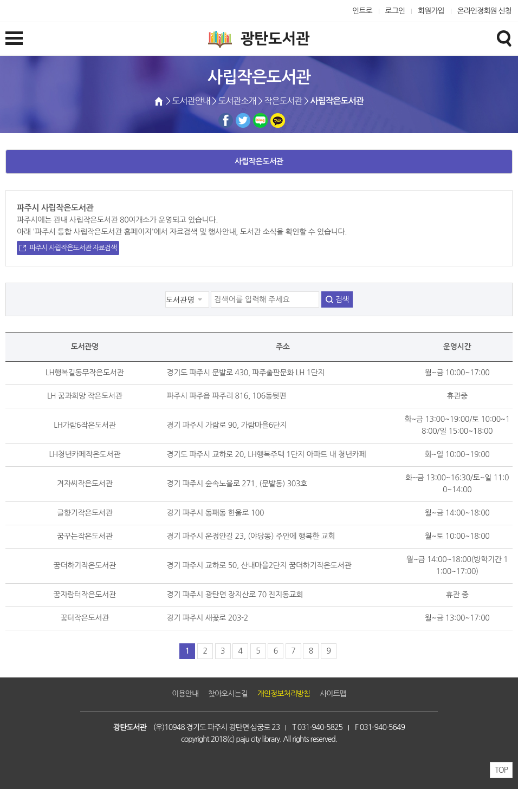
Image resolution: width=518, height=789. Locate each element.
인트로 (362, 11)
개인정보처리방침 (283, 693)
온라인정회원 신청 (484, 11)
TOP (501, 770)
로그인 (395, 11)
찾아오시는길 (228, 693)
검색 (341, 299)
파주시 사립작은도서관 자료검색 (72, 247)
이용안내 (185, 693)
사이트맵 (333, 693)
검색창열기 (504, 38)
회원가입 (431, 11)
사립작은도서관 (259, 161)
